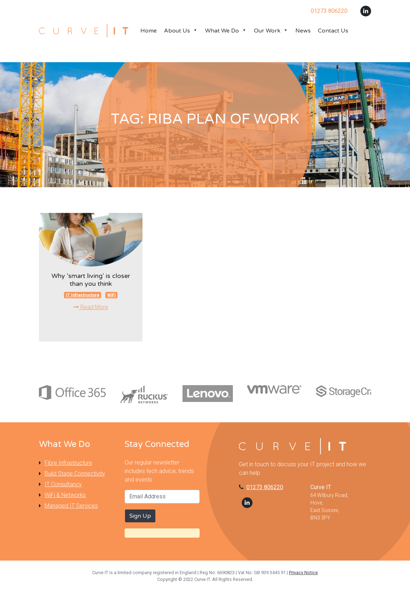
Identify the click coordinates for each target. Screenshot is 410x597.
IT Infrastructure (83, 295)
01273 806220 (264, 487)
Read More (90, 307)
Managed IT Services (71, 505)
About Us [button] (181, 30)
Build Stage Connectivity (75, 473)
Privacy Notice (303, 572)
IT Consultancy (63, 484)
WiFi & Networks (65, 495)
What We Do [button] (226, 30)
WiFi (111, 295)
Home (148, 30)
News (303, 30)
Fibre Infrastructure (68, 462)
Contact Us (333, 30)
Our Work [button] (271, 30)
